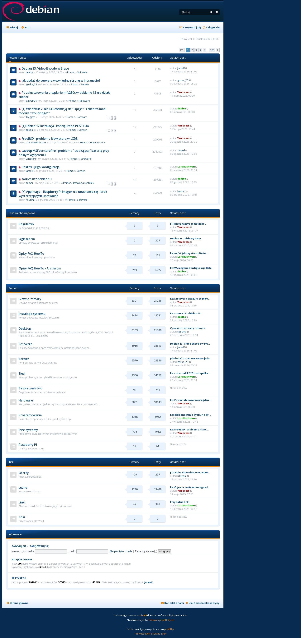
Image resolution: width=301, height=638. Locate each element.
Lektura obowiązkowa (22, 213)
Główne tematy (30, 299)
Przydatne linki (179, 502)
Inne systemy (97, 142)
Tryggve (30, 117)
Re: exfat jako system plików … (189, 253)
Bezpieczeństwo (30, 388)
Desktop (25, 328)
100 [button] (212, 50)
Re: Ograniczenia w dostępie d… (190, 487)
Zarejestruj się (39, 546)
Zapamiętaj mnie (146, 551)
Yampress (183, 92)
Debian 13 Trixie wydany (185, 238)
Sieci (22, 373)
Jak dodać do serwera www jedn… (191, 358)
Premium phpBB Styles (161, 620)
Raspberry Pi (28, 445)
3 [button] (196, 50)
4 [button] (200, 50)
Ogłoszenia (27, 239)
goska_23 (31, 84)
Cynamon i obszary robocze (187, 328)
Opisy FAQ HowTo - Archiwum (40, 268)
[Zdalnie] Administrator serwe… (190, 472)
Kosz (22, 517)
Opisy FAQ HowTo (31, 253)
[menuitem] (25, 27)
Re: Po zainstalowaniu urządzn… (190, 400)
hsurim (30, 199)
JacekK (29, 72)
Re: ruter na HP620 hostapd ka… (190, 373)
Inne (11, 462)
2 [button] (192, 50)
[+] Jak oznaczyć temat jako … (188, 223)
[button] (181, 50)
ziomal (181, 150)
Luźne (23, 487)
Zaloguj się (19, 546)
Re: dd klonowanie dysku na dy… (190, 414)
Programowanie (30, 415)
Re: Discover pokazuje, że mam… (190, 298)
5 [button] (204, 50)
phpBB (143, 615)
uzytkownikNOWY (36, 142)
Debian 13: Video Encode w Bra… (190, 343)
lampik (29, 170)
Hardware (84, 100)
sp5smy (30, 129)
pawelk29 (31, 100)
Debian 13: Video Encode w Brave (45, 68)
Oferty (24, 473)
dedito (181, 108)
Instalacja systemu (83, 183)
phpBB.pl (169, 629)
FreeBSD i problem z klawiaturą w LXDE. (50, 138)
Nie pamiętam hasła (121, 551)
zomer (29, 183)
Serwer (85, 84)
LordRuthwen (186, 166)
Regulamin (26, 224)
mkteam (182, 476)
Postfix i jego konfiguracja (41, 167)
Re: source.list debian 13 (185, 313)
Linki (22, 502)
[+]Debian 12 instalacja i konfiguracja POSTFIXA (55, 126)
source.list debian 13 (37, 179)
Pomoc (71, 72)
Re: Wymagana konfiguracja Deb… (191, 268)
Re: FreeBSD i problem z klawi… (189, 429)
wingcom (31, 158)
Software (82, 72)
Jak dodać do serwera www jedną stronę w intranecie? (61, 80)
